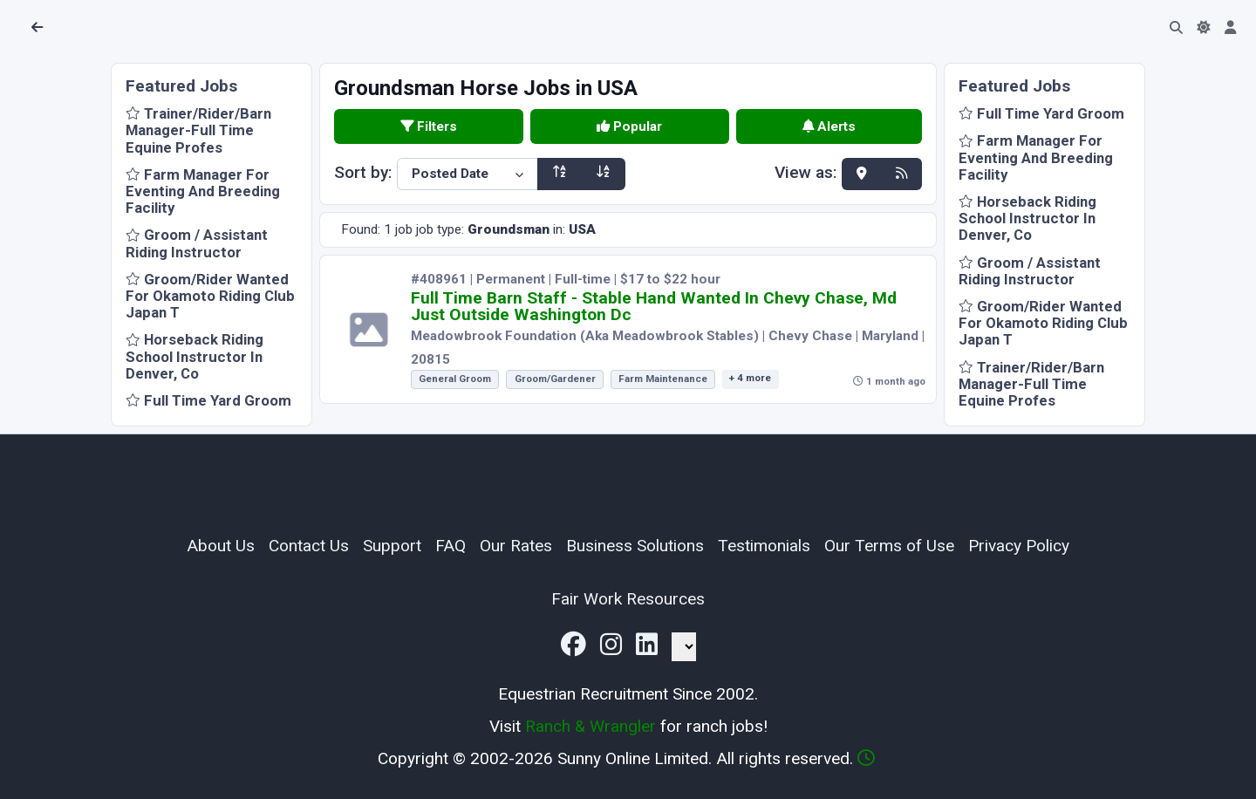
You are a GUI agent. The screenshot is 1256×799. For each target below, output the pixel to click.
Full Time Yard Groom (208, 400)
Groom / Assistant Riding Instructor (197, 243)
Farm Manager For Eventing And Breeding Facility (203, 191)
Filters (428, 126)
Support (392, 546)
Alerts (829, 126)
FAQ (450, 546)
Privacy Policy (1018, 546)
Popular (629, 126)
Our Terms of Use (889, 546)
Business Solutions (635, 546)
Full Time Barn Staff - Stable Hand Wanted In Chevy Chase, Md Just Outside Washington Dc (654, 306)
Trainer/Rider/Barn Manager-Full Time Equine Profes (198, 130)
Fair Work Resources (628, 599)
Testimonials (764, 546)
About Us (221, 546)
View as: (806, 173)
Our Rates (516, 546)
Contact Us (309, 546)
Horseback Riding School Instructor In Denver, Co (194, 356)
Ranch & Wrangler (590, 726)
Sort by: (363, 172)
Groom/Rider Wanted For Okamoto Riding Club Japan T (210, 295)
